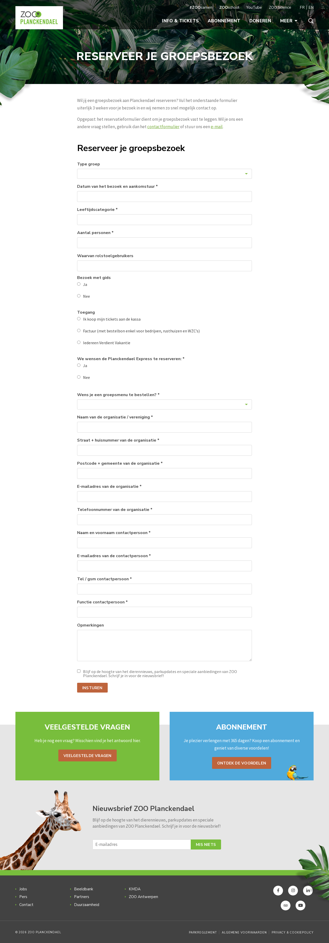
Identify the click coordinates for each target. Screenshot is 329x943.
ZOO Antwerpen (143, 896)
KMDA (135, 889)
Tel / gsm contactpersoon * (104, 579)
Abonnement (224, 21)
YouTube (254, 7)
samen (200, 7)
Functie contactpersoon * (102, 602)
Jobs (23, 889)
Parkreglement (203, 933)
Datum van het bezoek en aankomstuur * (117, 186)
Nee (86, 296)
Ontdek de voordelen (241, 763)
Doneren (260, 21)
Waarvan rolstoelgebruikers (105, 255)
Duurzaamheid (86, 904)
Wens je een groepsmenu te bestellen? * (118, 394)
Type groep (88, 164)
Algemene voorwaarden (244, 933)
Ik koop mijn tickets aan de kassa (112, 319)
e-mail (217, 126)
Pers (23, 896)
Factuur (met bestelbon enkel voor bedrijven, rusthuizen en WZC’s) (141, 331)
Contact (26, 904)
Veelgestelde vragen (87, 755)
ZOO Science (280, 7)
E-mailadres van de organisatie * (109, 486)
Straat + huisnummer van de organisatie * (118, 440)
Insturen (92, 687)
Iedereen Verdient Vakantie (106, 343)
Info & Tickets (180, 21)
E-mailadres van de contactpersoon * (114, 555)
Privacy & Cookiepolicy (293, 933)
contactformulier (163, 126)
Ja (85, 284)
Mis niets (206, 844)
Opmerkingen (90, 625)
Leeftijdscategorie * (97, 209)
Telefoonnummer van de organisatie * (114, 509)
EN (311, 7)
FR (302, 7)
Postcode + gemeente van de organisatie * (120, 463)
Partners (81, 896)
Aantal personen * (95, 232)
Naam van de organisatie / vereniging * (115, 417)
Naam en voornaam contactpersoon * (114, 532)
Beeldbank (83, 889)
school (229, 7)
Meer (288, 21)
